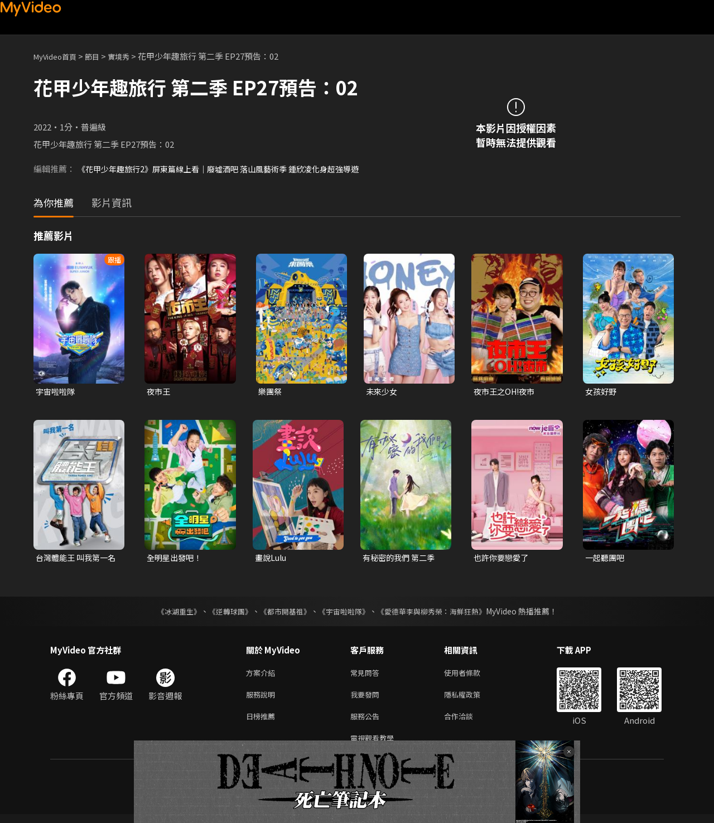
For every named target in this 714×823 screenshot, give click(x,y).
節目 (101, 56)
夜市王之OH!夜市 (506, 392)
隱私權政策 (472, 699)
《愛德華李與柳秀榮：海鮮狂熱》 (438, 613)
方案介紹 (262, 675)
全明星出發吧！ (176, 559)
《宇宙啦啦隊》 (344, 613)
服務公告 (367, 722)
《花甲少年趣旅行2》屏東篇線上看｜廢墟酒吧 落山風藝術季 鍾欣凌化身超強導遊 (228, 169)
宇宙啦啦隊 (57, 392)
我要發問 (367, 699)
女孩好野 (602, 392)
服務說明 (262, 699)
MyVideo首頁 (58, 56)
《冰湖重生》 (169, 613)
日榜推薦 (262, 722)
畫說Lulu (272, 559)
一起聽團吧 (606, 559)
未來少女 (382, 392)
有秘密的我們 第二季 (401, 559)
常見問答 (367, 675)
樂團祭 (270, 392)
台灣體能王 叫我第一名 (74, 559)
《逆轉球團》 (223, 613)
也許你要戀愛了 (503, 559)
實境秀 (130, 56)
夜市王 (159, 392)
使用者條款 (472, 675)
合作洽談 (467, 722)
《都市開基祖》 (282, 613)
